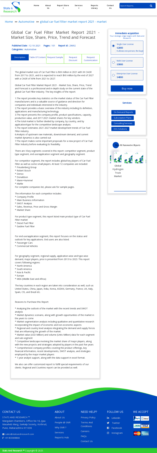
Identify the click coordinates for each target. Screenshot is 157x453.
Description (19, 57)
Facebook (114, 427)
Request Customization (91, 59)
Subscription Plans (122, 117)
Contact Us (110, 6)
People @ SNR (62, 422)
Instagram (115, 432)
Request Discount (73, 59)
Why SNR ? (60, 427)
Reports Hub (62, 437)
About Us (48, 6)
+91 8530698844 (11, 437)
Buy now (127, 88)
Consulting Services (123, 123)
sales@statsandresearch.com (18, 434)
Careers (85, 431)
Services (78, 6)
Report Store (63, 6)
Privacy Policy (88, 417)
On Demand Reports (123, 112)
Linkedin (113, 417)
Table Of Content (37, 57)
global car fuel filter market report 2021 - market (73, 21)
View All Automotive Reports (127, 145)
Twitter (113, 422)
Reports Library (94, 6)
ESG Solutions (120, 128)
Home (36, 5)
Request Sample (55, 57)
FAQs (84, 436)
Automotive (26, 21)
